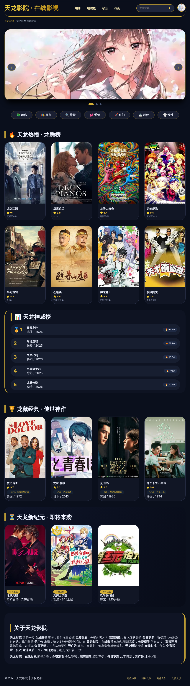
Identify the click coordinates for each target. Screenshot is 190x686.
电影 (78, 8)
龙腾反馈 (176, 678)
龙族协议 (131, 678)
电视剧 (91, 8)
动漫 (117, 8)
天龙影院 (9, 20)
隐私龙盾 (146, 678)
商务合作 (161, 678)
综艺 (105, 8)
